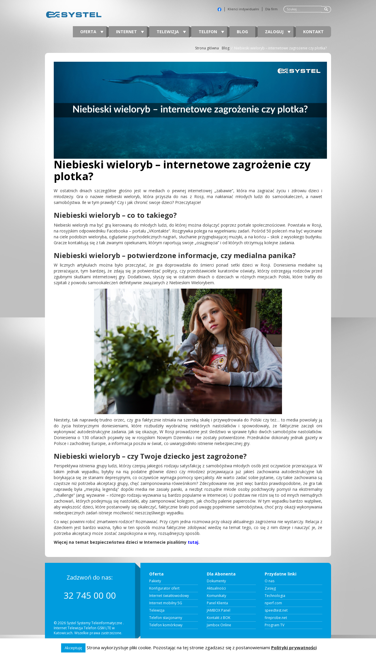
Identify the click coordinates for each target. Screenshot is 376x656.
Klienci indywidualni (243, 9)
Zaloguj (278, 31)
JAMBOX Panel (218, 610)
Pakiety (155, 581)
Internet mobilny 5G (165, 603)
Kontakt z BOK (218, 618)
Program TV (274, 625)
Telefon (211, 31)
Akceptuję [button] (73, 647)
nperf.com (273, 603)
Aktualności (216, 588)
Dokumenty (216, 581)
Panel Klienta (217, 603)
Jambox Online (219, 625)
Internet (130, 31)
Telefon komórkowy (165, 625)
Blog (242, 31)
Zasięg (270, 588)
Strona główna (207, 48)
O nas (269, 581)
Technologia (275, 596)
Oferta (91, 31)
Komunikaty (216, 596)
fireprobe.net (276, 618)
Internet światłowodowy (169, 596)
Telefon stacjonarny (165, 618)
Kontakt (313, 31)
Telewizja (171, 31)
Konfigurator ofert (164, 588)
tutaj (193, 542)
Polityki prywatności (294, 647)
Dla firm (271, 9)
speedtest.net (276, 610)
